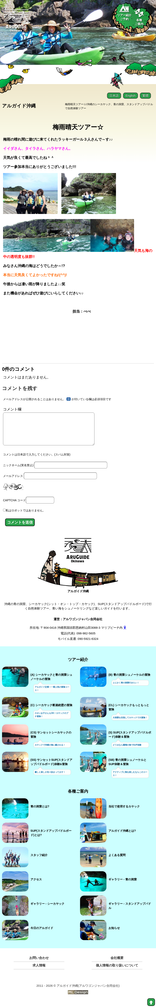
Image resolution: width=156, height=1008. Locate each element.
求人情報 (39, 971)
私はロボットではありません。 (26, 516)
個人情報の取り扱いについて (117, 971)
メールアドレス (13, 481)
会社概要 (117, 963)
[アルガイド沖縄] (78, 558)
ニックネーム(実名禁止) (18, 471)
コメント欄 (12, 409)
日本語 (114, 95)
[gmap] (124, 633)
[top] (151, 1002)
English (130, 95)
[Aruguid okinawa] (16, 22)
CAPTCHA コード (14, 506)
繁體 (145, 95)
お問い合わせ (39, 963)
